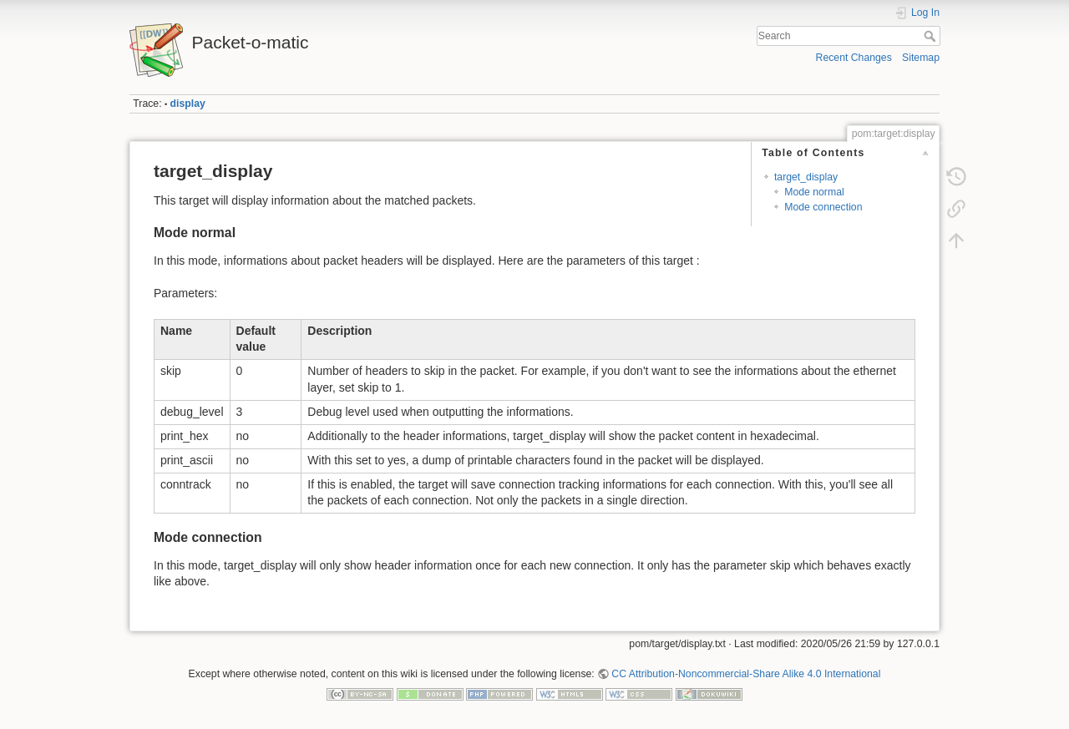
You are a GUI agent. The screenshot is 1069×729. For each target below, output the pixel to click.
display (187, 103)
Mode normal (814, 192)
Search (932, 36)
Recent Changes (854, 57)
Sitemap (921, 57)
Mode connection (823, 207)
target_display (806, 177)
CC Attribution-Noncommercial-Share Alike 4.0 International (745, 674)
